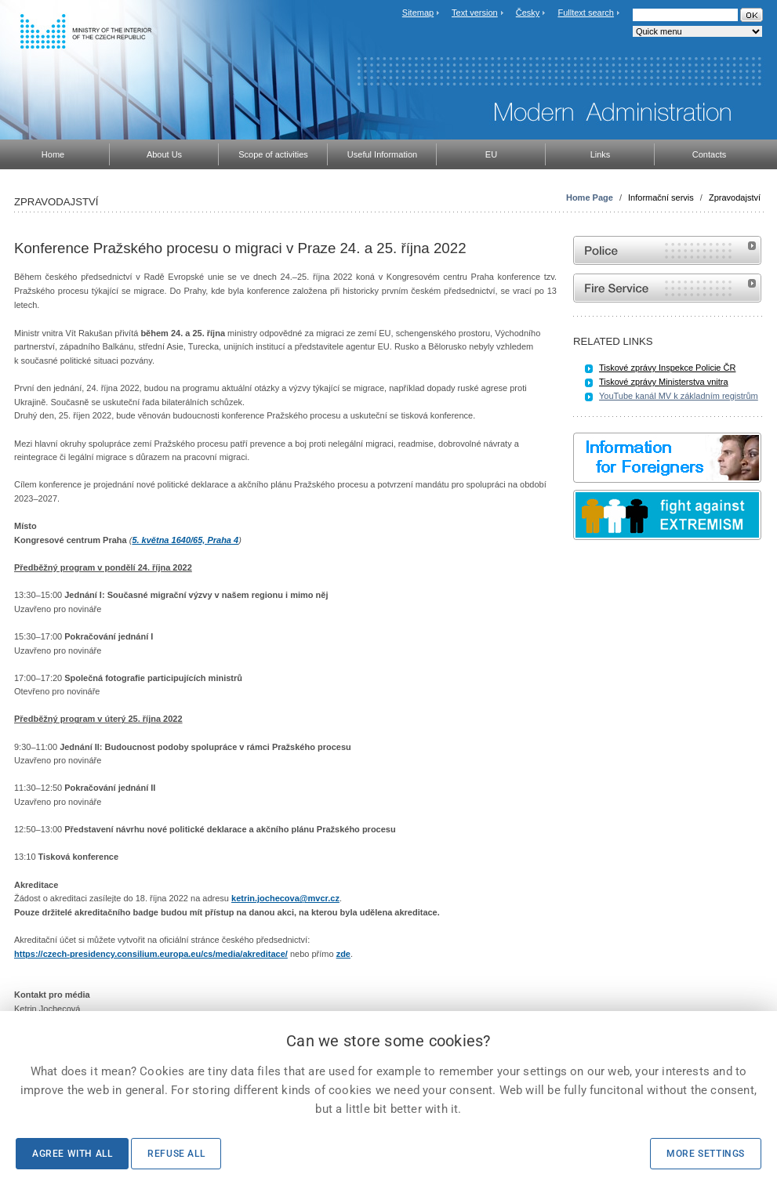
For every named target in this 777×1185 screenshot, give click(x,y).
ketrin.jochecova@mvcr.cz (285, 898)
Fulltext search (585, 12)
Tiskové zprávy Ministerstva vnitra (663, 381)
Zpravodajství (735, 197)
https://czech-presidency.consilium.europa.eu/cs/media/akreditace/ (151, 954)
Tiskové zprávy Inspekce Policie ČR (667, 367)
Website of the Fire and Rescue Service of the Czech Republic (667, 288)
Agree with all (72, 1153)
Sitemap (418, 12)
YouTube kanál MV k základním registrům (678, 395)
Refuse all (176, 1153)
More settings (705, 1153)
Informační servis (661, 197)
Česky (528, 12)
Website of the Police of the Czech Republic (667, 250)
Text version (475, 12)
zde (343, 954)
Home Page (589, 197)
